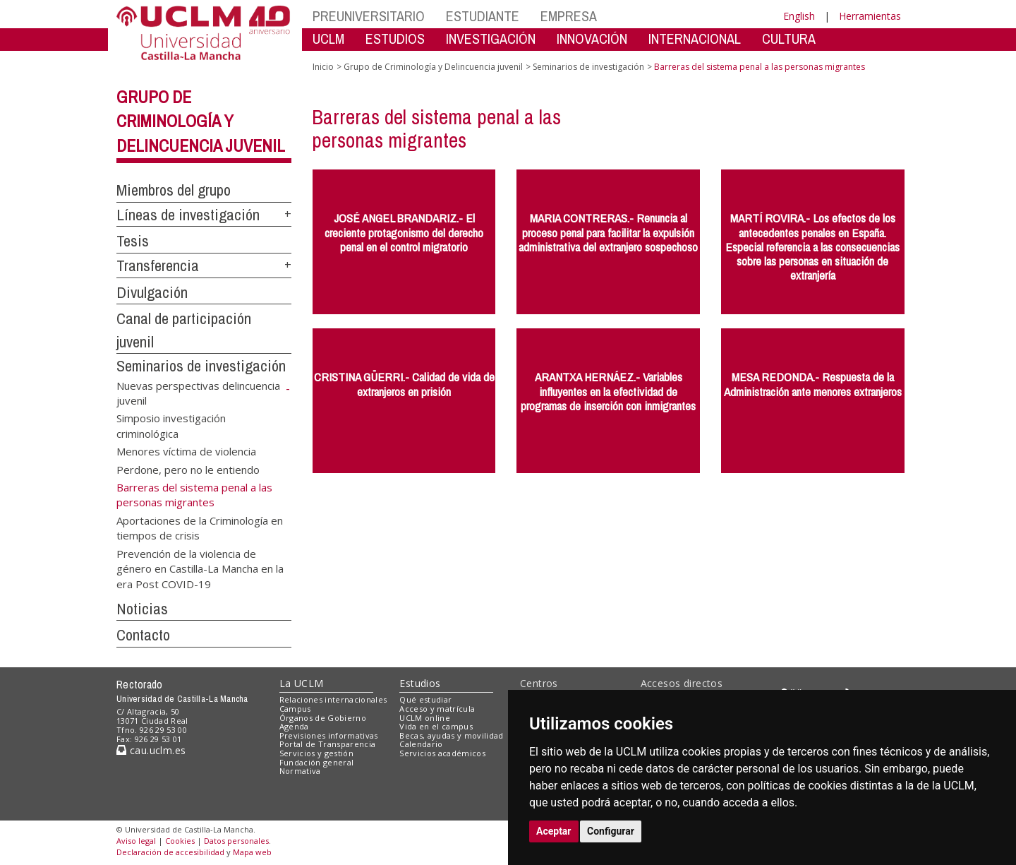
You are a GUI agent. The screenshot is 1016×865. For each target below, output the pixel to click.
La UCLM (301, 683)
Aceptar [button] (554, 831)
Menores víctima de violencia (186, 451)
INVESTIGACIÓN (491, 38)
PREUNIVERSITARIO (369, 15)
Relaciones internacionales (333, 699)
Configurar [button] (610, 831)
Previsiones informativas (328, 735)
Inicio (323, 67)
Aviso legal (136, 840)
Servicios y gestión (316, 753)
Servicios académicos (442, 753)
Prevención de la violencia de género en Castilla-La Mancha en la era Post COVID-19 (200, 568)
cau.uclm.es (151, 750)
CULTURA (789, 38)
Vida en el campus (436, 726)
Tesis (132, 240)
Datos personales (236, 840)
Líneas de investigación (188, 214)
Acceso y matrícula (437, 708)
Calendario (420, 744)
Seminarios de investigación (201, 365)
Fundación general (316, 762)
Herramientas (870, 16)
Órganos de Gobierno (322, 717)
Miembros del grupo (173, 190)
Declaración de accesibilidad (170, 852)
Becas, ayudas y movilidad (451, 735)
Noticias (142, 608)
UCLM (328, 38)
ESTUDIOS (395, 38)
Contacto (143, 634)
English (799, 16)
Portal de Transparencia (327, 744)
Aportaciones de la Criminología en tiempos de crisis (199, 527)
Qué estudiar (425, 699)
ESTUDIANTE (482, 15)
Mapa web (252, 852)
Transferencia (157, 265)
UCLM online (424, 717)
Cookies (180, 840)
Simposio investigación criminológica (171, 425)
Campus (295, 708)
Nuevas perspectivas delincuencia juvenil (198, 392)
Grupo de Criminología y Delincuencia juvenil (200, 121)
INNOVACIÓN (592, 38)
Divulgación (152, 292)
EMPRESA (568, 15)
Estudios (419, 683)
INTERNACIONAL (694, 38)
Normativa (300, 770)
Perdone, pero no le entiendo (188, 469)
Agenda (294, 726)
